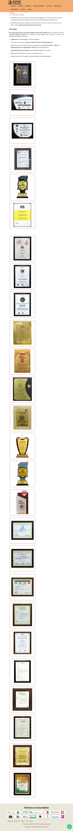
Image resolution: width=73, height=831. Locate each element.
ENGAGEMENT (14, 9)
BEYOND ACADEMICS (38, 6)
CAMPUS (20, 6)
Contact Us (17, 821)
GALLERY (22, 9)
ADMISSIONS (57, 6)
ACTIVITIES (49, 6)
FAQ (27, 821)
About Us (13, 6)
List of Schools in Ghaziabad (16, 15)
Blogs (23, 821)
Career (29, 9)
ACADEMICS (28, 6)
